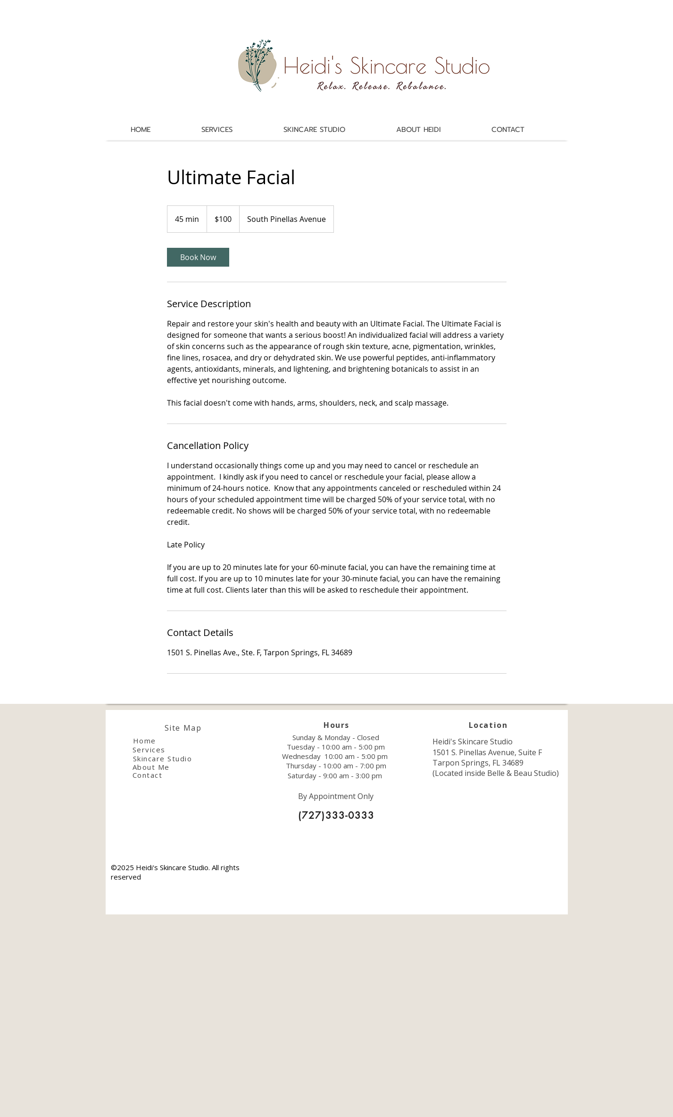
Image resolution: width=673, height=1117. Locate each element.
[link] (198, 257)
